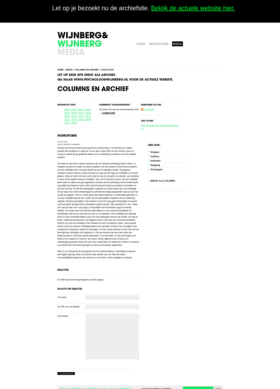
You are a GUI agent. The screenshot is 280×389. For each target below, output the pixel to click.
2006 (74, 122)
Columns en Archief (87, 70)
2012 (143, 125)
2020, (88, 109)
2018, (74, 112)
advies (168, 125)
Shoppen (155, 152)
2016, (88, 112)
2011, (67, 119)
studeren (155, 156)
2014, (74, 116)
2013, (81, 116)
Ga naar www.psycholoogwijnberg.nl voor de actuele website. (115, 79)
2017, (81, 112)
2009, (81, 119)
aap (157, 125)
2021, (81, 109)
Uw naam (62, 297)
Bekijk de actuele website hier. (193, 8)
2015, (67, 116)
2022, (74, 109)
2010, (74, 119)
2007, (67, 122)
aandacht (150, 125)
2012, (88, 116)
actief (161, 125)
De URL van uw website (69, 306)
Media (69, 70)
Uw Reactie (63, 316)
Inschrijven (149, 109)
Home (60, 70)
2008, (88, 119)
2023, (67, 109)
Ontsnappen (157, 169)
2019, (67, 112)
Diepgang (155, 165)
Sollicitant (155, 161)
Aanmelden (108, 113)
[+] (142, 128)
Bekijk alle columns (163, 181)
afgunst (175, 125)
